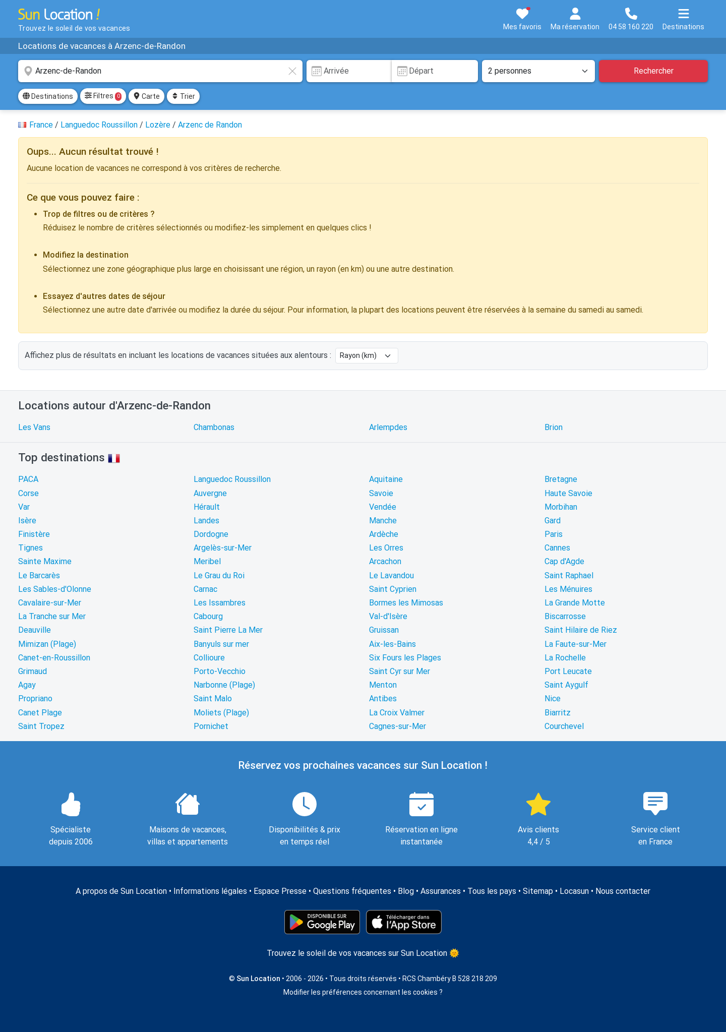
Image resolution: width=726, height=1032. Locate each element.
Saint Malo (213, 698)
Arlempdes (388, 427)
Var (24, 507)
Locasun (574, 891)
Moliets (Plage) (221, 712)
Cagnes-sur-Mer (397, 726)
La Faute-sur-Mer (575, 644)
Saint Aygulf (566, 685)
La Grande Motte (574, 603)
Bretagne (560, 479)
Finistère (34, 534)
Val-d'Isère (388, 616)
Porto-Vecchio (220, 671)
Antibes (383, 698)
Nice (552, 698)
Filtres (103, 96)
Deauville (34, 630)
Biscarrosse (565, 616)
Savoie (381, 493)
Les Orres (386, 548)
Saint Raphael (568, 575)
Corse (28, 493)
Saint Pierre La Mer (228, 630)
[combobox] (160, 71)
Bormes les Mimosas (406, 603)
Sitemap (538, 891)
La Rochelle (565, 657)
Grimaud (32, 671)
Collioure (209, 657)
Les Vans (34, 427)
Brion (553, 427)
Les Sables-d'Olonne (54, 589)
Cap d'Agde (564, 561)
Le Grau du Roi (219, 575)
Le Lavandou (391, 575)
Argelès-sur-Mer (223, 548)
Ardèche (383, 534)
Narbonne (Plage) (224, 685)
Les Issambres (220, 603)
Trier (183, 96)
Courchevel (564, 726)
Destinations (48, 96)
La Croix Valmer (397, 712)
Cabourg (208, 616)
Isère (27, 520)
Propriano (35, 698)
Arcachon (385, 561)
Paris (553, 534)
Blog (406, 891)
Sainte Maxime (45, 561)
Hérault (207, 507)
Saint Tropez (41, 726)
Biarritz (557, 712)
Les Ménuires (568, 589)
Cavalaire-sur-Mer (49, 603)
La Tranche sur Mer (52, 616)
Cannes (557, 548)
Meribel (207, 561)
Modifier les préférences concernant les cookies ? (363, 992)
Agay (27, 685)
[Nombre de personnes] (538, 71)
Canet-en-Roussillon (54, 657)
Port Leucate (568, 671)
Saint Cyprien (392, 589)
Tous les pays (491, 891)
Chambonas (214, 427)
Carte (146, 96)
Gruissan (384, 630)
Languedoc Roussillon (232, 479)
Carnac (205, 589)
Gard (552, 520)
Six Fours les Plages (405, 657)
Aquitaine (386, 479)
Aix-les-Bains (392, 644)
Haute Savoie (568, 493)
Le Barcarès (39, 575)
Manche (383, 520)
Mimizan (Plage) (47, 644)
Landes (206, 520)
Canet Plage (40, 712)
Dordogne (211, 534)
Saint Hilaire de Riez (580, 630)
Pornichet (211, 726)
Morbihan (560, 507)
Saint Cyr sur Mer (399, 671)
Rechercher (654, 71)
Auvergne (210, 493)
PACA (28, 479)
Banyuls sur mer (221, 644)
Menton (383, 685)
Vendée (382, 507)
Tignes (30, 548)
